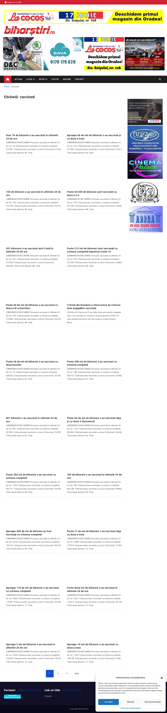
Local (29, 79)
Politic (55, 79)
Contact (79, 79)
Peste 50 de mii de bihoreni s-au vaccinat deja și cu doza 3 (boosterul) (94, 419)
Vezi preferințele (153, 702)
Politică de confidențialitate (131, 708)
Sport (42, 79)
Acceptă (108, 702)
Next (77, 673)
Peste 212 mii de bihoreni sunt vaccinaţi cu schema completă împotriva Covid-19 (92, 250)
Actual (18, 79)
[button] (161, 677)
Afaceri (67, 79)
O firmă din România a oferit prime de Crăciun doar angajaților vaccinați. (93, 306)
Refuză (130, 702)
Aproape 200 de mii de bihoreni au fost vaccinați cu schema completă (28, 533)
